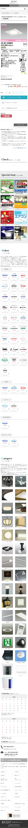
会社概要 (2, 803)
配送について (17, 775)
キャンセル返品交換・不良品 (4, 779)
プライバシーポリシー (5, 807)
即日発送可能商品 (18, 786)
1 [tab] (14, 165)
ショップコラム (18, 807)
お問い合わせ (17, 796)
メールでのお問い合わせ (12, 760)
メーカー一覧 (17, 783)
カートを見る (3, 793)
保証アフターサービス (18, 779)
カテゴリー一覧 (3, 786)
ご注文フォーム (3, 796)
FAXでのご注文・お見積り (6, 800)
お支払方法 (3, 775)
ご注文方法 (17, 771)
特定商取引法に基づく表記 (20, 803)
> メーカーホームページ (20, 127)
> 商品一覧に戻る (20, 124)
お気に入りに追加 (18, 93)
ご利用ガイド (3, 771)
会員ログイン (3, 810)
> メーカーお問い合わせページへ (20, 147)
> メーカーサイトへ (5, 280)
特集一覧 (2, 783)
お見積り (16, 793)
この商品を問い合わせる (11, 108)
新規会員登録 (17, 810)
